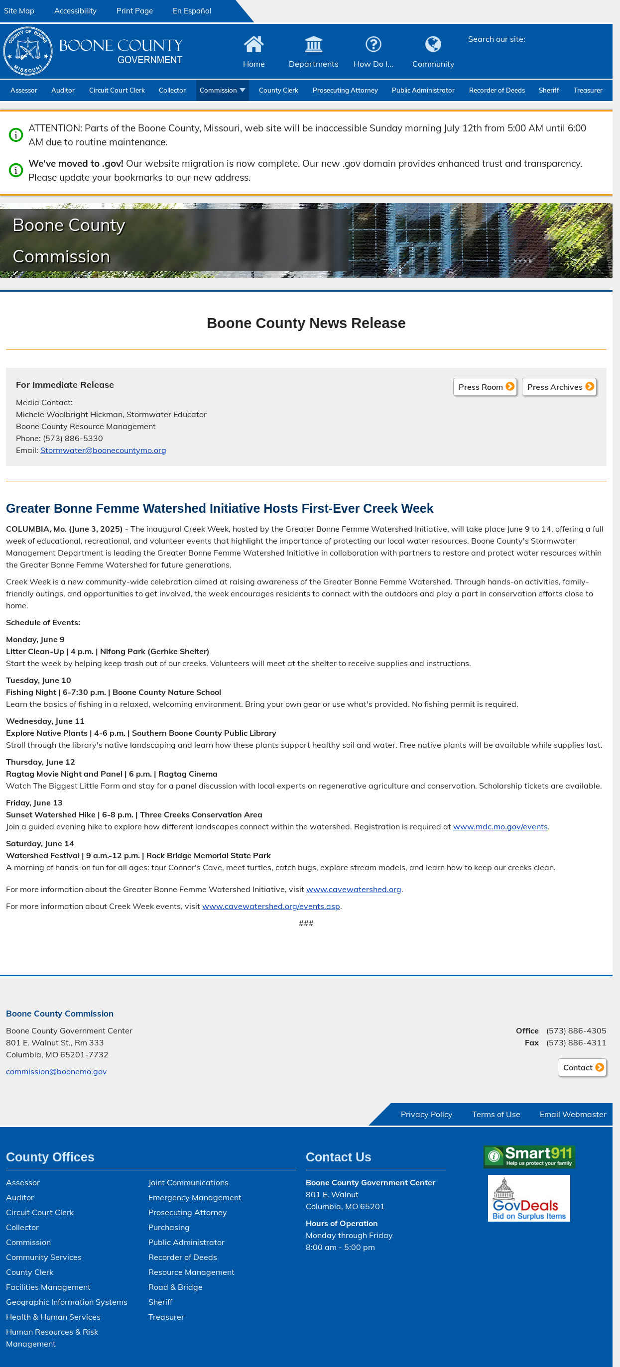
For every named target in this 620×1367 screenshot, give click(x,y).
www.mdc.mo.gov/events (500, 826)
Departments (314, 64)
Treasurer (588, 90)
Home (254, 64)
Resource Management (191, 1272)
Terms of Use (496, 1114)
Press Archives (555, 386)
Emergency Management (195, 1197)
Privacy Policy (427, 1114)
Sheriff (549, 90)
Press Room (481, 386)
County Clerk (278, 90)
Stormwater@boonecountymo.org (103, 450)
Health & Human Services (53, 1317)
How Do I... (373, 64)
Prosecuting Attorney (345, 90)
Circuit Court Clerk (117, 90)
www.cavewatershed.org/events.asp (271, 906)
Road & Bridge (175, 1287)
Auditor (63, 90)
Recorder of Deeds (497, 90)
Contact (575, 1068)
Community (433, 64)
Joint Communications (188, 1182)
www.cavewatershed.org (353, 889)
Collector (172, 90)
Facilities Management (48, 1287)
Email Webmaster (573, 1114)
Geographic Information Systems (66, 1302)
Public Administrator (423, 90)
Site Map (19, 10)
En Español (192, 10)
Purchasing (169, 1227)
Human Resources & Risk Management (52, 1338)
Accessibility (75, 10)
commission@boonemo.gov (56, 1071)
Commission (218, 90)
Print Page (135, 10)
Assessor (23, 90)
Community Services (44, 1257)
